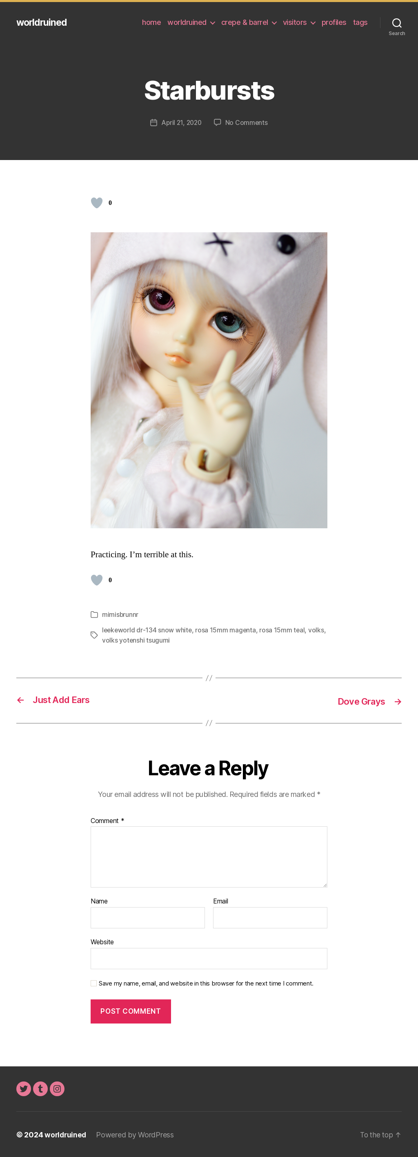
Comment (108, 820)
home (151, 22)
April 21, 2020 (181, 122)
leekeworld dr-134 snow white (147, 629)
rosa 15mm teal (284, 629)
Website (102, 941)
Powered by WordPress (137, 1134)
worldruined (42, 22)
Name (99, 900)
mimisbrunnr (120, 614)
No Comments (247, 122)
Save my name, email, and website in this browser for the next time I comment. (206, 982)
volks (110, 639)
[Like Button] (97, 203)
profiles (334, 22)
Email (220, 900)
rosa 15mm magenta (226, 629)
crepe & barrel (244, 22)
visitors (295, 22)
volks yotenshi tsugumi (155, 639)
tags (360, 22)
